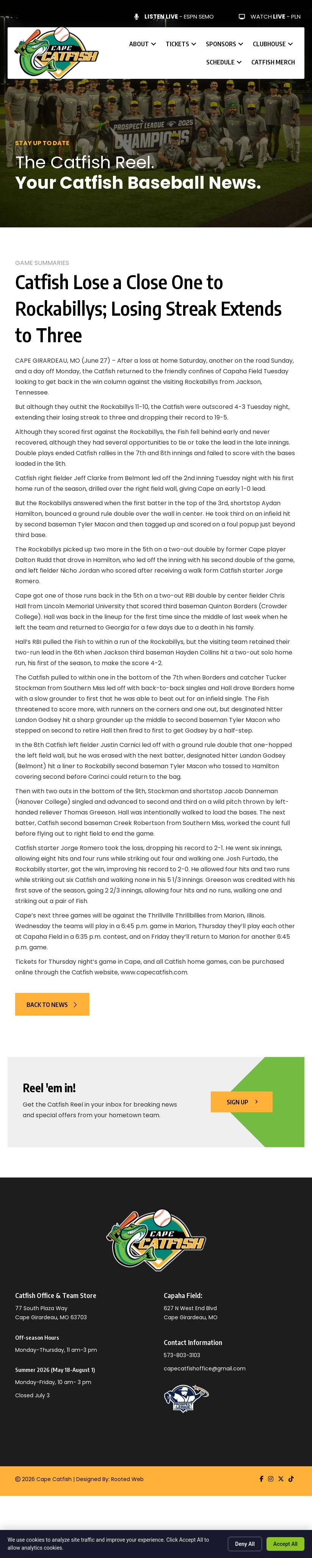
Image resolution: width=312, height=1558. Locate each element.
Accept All (285, 1544)
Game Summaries (42, 262)
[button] (153, 44)
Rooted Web (127, 1479)
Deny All (245, 1544)
